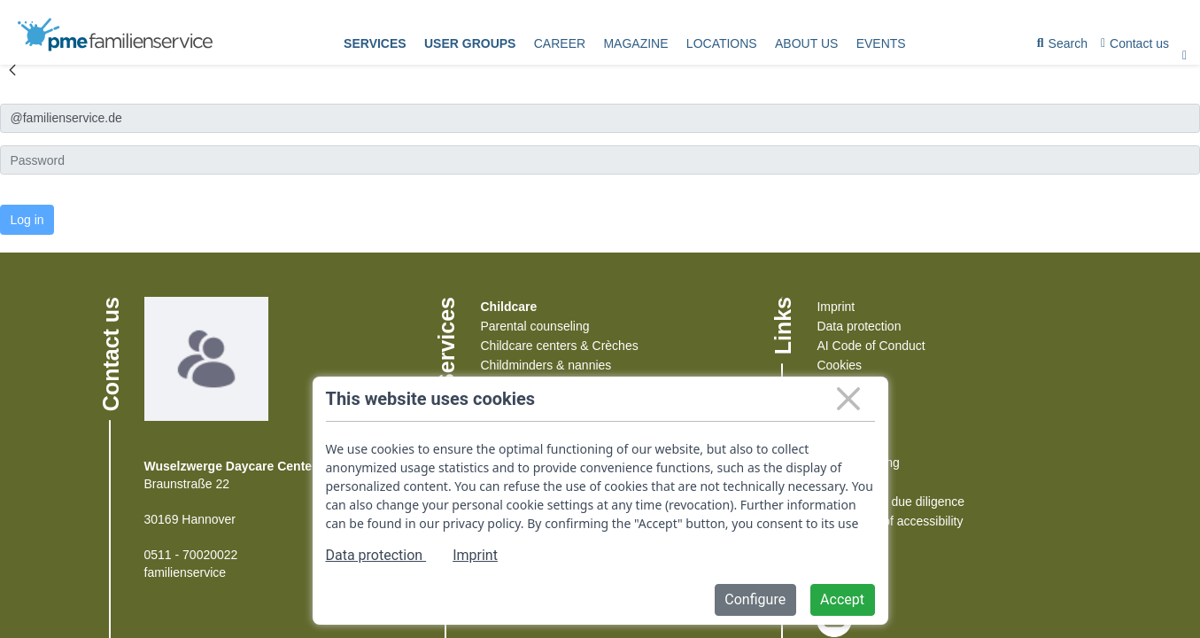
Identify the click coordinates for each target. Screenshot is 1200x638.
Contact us (1135, 43)
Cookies (839, 365)
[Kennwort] (600, 160)
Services (375, 43)
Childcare (508, 307)
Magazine (635, 43)
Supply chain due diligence (890, 501)
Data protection (859, 326)
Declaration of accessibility (890, 521)
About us (806, 43)
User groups (469, 43)
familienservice (185, 572)
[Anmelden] (600, 118)
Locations (721, 43)
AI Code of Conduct (871, 345)
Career (559, 43)
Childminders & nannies (545, 365)
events (881, 43)
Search (1062, 46)
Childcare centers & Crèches (559, 345)
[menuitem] (375, 44)
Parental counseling (534, 326)
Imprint (836, 307)
